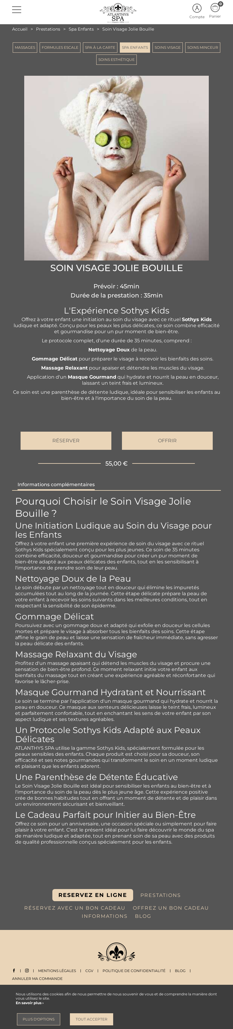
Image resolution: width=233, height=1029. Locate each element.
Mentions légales (57, 970)
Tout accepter (91, 1019)
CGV (89, 970)
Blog (180, 970)
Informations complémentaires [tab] (56, 484)
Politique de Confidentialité (134, 970)
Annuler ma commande (37, 978)
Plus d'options (38, 1019)
